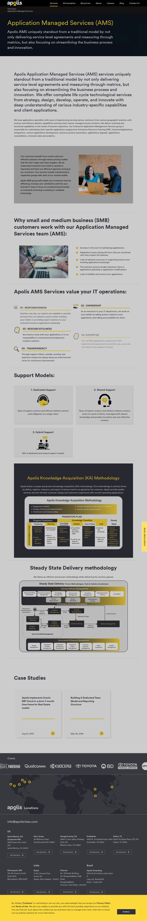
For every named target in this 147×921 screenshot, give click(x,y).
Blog (122, 3)
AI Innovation (69, 3)
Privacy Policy (103, 903)
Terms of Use (22, 906)
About (99, 3)
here (89, 909)
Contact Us (134, 3)
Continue (126, 912)
